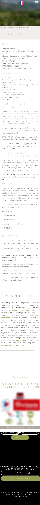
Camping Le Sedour (20, 377)
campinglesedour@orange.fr (18, 63)
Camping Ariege (7, 28)
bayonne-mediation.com (15, 224)
